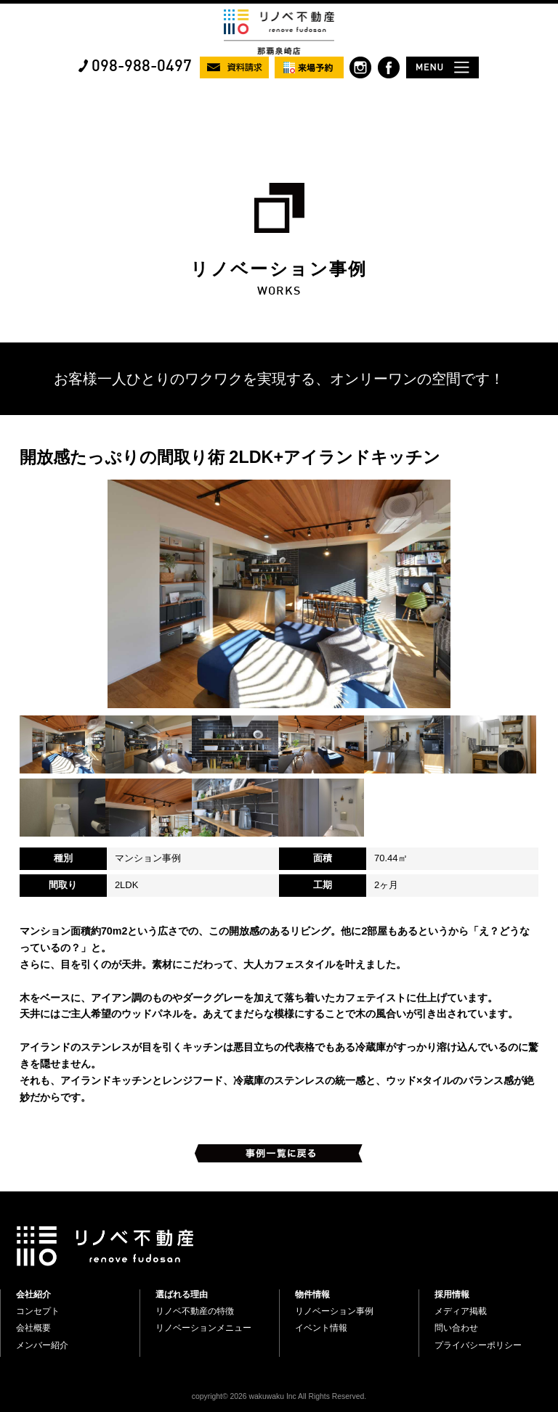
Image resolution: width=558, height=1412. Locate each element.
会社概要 (33, 1327)
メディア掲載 (460, 1311)
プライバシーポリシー (478, 1345)
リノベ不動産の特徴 (194, 1311)
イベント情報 (321, 1327)
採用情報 (451, 1294)
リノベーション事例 (334, 1311)
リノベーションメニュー (203, 1327)
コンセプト (38, 1311)
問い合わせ (456, 1327)
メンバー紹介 (42, 1345)
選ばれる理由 (181, 1294)
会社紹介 (33, 1294)
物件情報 (312, 1294)
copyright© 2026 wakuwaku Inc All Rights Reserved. (279, 1396)
